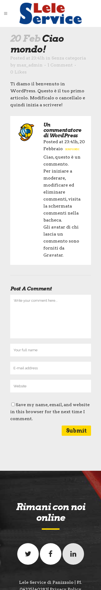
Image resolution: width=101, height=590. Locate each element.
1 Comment (60, 65)
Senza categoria (68, 58)
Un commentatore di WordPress (62, 130)
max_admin (30, 65)
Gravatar (53, 255)
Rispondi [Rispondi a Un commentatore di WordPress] (72, 149)
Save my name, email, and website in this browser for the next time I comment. (50, 411)
